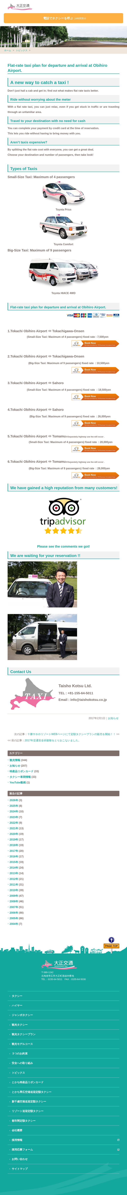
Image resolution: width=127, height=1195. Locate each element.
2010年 (14, 890)
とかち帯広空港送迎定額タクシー (31, 1092)
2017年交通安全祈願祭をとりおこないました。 (53, 740)
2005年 (14, 918)
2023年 (14, 817)
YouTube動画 (18, 782)
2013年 (14, 873)
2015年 (14, 862)
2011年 (14, 884)
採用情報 (17, 1140)
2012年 (14, 879)
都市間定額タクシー (24, 1120)
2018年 (14, 845)
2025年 (14, 805)
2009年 (14, 895)
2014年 (14, 867)
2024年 (14, 811)
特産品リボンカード (21, 771)
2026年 (14, 800)
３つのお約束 (20, 1053)
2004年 (14, 924)
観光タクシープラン (24, 1034)
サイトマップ (20, 1168)
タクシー (17, 996)
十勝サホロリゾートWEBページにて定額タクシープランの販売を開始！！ (71, 734)
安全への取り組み (22, 1063)
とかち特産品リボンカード (27, 1082)
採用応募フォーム (22, 1149)
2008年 (14, 901)
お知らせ (113, 718)
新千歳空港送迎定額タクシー (29, 1101)
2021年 (14, 828)
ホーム (7, 50)
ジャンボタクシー (22, 1015)
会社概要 (17, 1130)
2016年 (14, 856)
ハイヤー (17, 1005)
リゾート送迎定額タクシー (27, 1111)
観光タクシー (20, 1024)
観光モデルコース (22, 1044)
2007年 (14, 907)
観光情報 (15, 760)
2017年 (14, 851)
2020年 (14, 834)
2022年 (14, 822)
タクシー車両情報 (20, 777)
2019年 (14, 839)
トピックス (21, 50)
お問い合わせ (20, 1159)
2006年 (14, 912)
